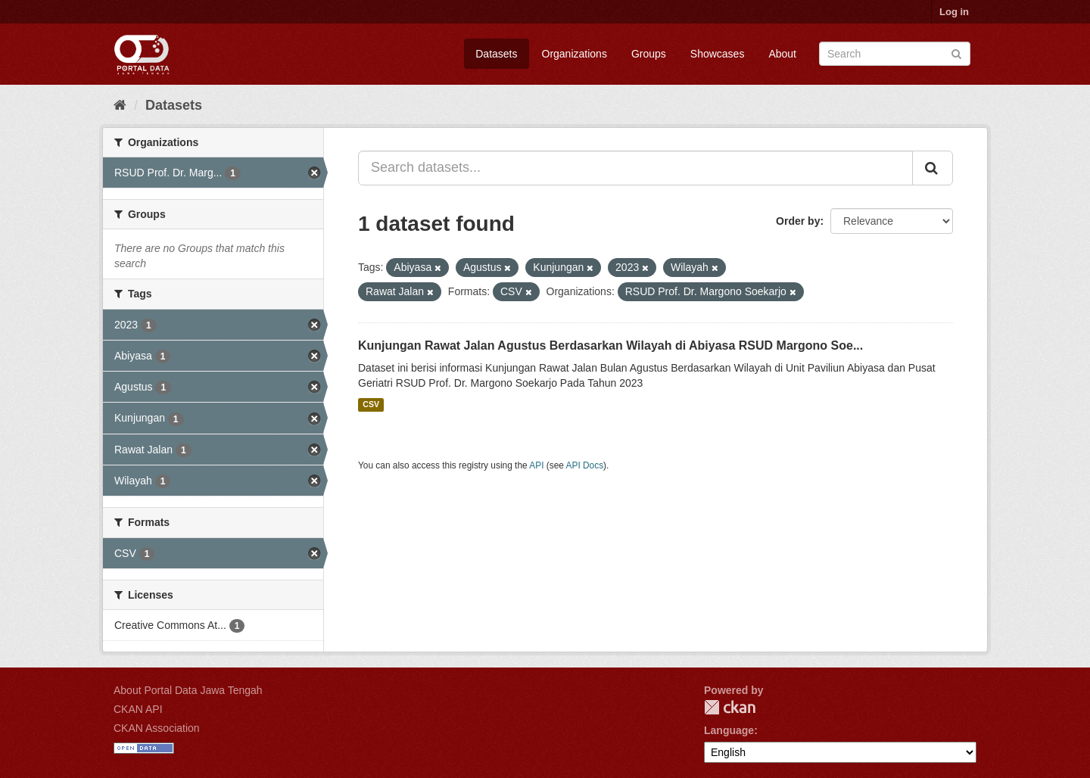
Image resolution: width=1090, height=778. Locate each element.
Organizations (574, 54)
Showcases (717, 54)
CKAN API (138, 709)
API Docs (585, 465)
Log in (954, 11)
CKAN (729, 707)
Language (729, 730)
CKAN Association (157, 728)
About (782, 54)
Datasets (496, 54)
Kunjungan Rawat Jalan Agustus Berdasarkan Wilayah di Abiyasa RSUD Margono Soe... (610, 345)
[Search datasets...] (635, 168)
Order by (798, 221)
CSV (371, 404)
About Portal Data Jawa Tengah (188, 690)
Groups (648, 54)
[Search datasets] (894, 54)
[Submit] (956, 52)
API (536, 465)
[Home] (120, 105)
